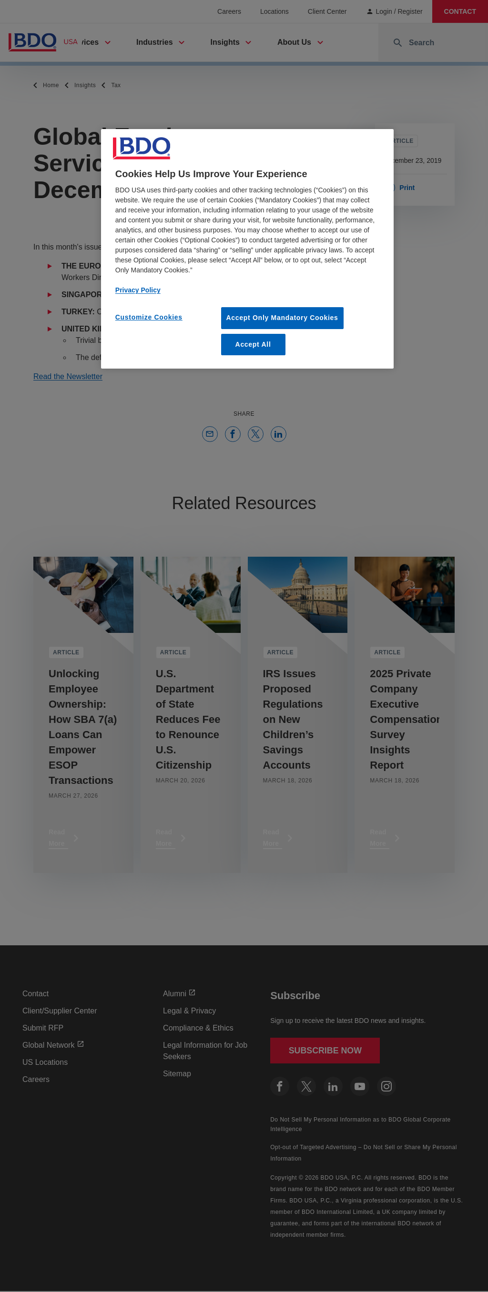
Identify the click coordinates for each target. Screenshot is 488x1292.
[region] (247, 249)
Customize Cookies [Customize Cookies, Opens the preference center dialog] (149, 317)
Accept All (253, 344)
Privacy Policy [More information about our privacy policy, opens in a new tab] (138, 290)
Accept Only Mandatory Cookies (282, 317)
